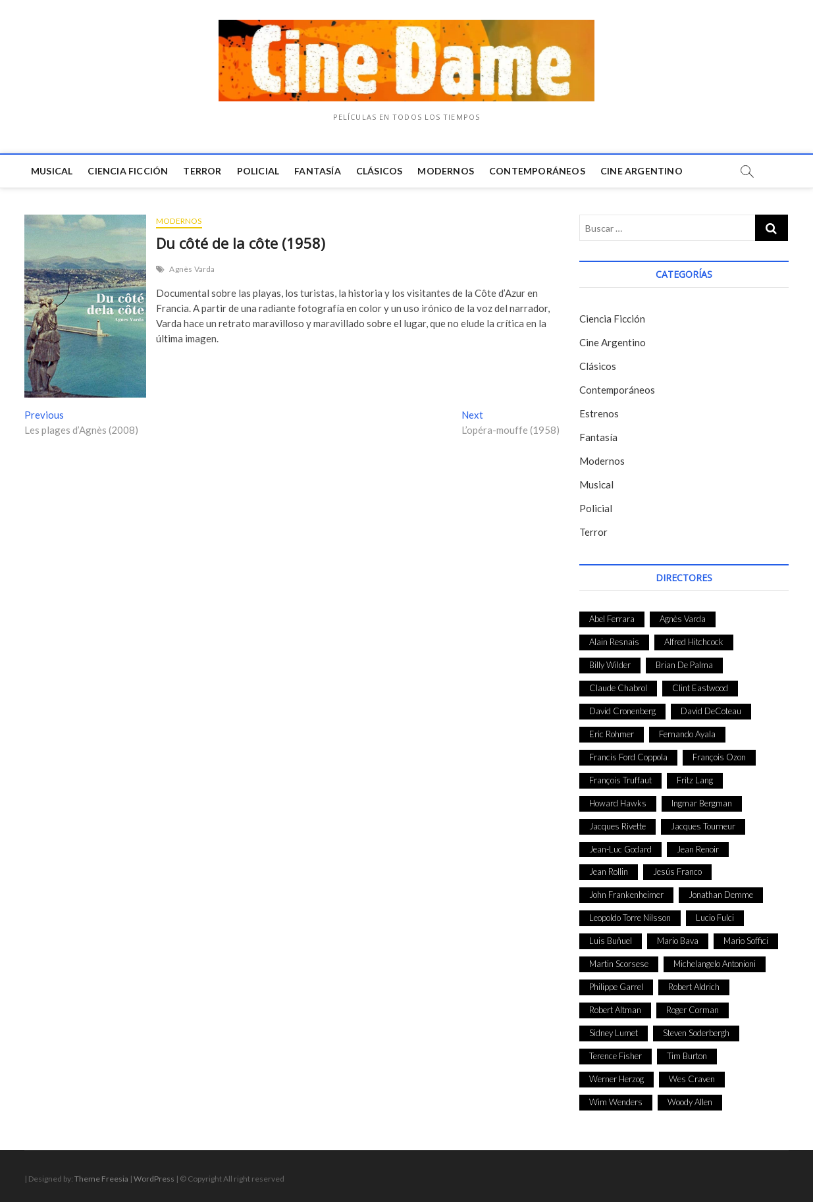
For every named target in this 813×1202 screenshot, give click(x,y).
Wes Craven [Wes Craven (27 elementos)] (692, 1079)
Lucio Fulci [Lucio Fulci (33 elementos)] (715, 917)
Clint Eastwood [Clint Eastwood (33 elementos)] (700, 688)
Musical (51, 170)
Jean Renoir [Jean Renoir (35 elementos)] (698, 849)
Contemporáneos (537, 170)
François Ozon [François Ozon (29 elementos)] (719, 757)
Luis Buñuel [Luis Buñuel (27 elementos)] (610, 940)
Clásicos (379, 170)
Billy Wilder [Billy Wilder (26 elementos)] (610, 665)
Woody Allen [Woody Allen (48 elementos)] (690, 1102)
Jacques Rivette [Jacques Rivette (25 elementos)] (617, 826)
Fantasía (317, 170)
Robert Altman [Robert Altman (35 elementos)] (615, 1010)
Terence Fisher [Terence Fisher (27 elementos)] (615, 1056)
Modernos (445, 170)
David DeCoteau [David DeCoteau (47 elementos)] (711, 711)
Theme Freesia (101, 1179)
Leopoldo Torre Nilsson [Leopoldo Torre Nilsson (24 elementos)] (630, 917)
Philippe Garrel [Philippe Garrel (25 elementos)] (616, 986)
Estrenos (599, 413)
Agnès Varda (192, 269)
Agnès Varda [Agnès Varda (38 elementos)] (683, 619)
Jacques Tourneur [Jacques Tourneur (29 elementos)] (703, 826)
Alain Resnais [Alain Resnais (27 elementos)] (614, 642)
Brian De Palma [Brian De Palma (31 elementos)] (684, 665)
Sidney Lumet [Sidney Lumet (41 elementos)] (613, 1033)
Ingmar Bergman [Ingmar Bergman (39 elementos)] (701, 803)
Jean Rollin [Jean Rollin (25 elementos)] (608, 871)
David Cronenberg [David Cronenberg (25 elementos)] (622, 711)
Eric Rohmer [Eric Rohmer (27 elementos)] (611, 734)
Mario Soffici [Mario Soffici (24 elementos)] (745, 940)
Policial (258, 170)
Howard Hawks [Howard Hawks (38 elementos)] (617, 803)
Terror (202, 170)
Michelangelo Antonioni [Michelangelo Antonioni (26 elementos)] (714, 963)
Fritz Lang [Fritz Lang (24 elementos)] (695, 780)
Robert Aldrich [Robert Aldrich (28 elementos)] (694, 986)
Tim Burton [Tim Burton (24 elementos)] (687, 1056)
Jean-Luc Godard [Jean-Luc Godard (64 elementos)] (620, 849)
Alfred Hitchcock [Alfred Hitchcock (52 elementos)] (693, 642)
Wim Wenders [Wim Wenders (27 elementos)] (616, 1102)
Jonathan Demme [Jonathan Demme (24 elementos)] (721, 894)
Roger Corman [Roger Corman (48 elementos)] (692, 1010)
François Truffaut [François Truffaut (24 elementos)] (620, 780)
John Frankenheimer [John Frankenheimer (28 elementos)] (626, 894)
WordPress (154, 1179)
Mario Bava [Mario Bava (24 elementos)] (677, 940)
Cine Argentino (641, 170)
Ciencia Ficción (128, 170)
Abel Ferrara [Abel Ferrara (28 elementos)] (612, 619)
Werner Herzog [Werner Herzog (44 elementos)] (616, 1079)
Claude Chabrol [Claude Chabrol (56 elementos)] (618, 688)
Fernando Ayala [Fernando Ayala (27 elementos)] (687, 734)
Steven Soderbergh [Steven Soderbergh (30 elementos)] (696, 1033)
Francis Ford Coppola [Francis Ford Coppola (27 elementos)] (628, 757)
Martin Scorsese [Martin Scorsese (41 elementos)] (618, 963)
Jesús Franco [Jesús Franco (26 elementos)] (677, 871)
